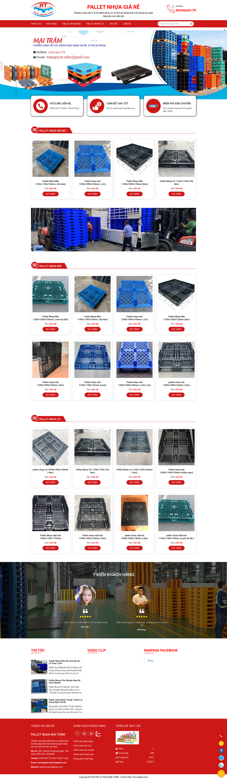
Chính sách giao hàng (83, 741)
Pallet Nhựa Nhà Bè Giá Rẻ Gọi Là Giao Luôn (64, 662)
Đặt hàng (50, 194)
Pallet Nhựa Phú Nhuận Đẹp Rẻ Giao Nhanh (64, 681)
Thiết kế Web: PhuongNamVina (134, 777)
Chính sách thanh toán (83, 754)
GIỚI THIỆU (51, 23)
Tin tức (113, 23)
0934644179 (186, 10)
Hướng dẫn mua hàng (83, 759)
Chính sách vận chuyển (83, 750)
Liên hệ (127, 23)
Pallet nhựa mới (72, 23)
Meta (150, 660)
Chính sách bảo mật (82, 745)
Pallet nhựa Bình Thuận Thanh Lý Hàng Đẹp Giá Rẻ (65, 701)
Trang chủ (36, 24)
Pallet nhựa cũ (95, 23)
